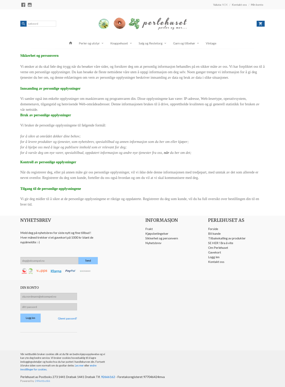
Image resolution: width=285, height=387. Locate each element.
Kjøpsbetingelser (156, 233)
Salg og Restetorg (151, 43)
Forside (213, 229)
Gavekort (214, 252)
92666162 (108, 377)
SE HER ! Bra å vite (220, 243)
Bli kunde (214, 233)
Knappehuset (119, 43)
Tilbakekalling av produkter (227, 238)
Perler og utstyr (89, 43)
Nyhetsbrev (153, 243)
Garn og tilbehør (184, 43)
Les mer (79, 365)
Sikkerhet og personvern (161, 238)
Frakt (149, 229)
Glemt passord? (67, 318)
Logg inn (213, 257)
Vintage (211, 43)
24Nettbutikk (42, 380)
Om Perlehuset (218, 247)
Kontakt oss (216, 261)
